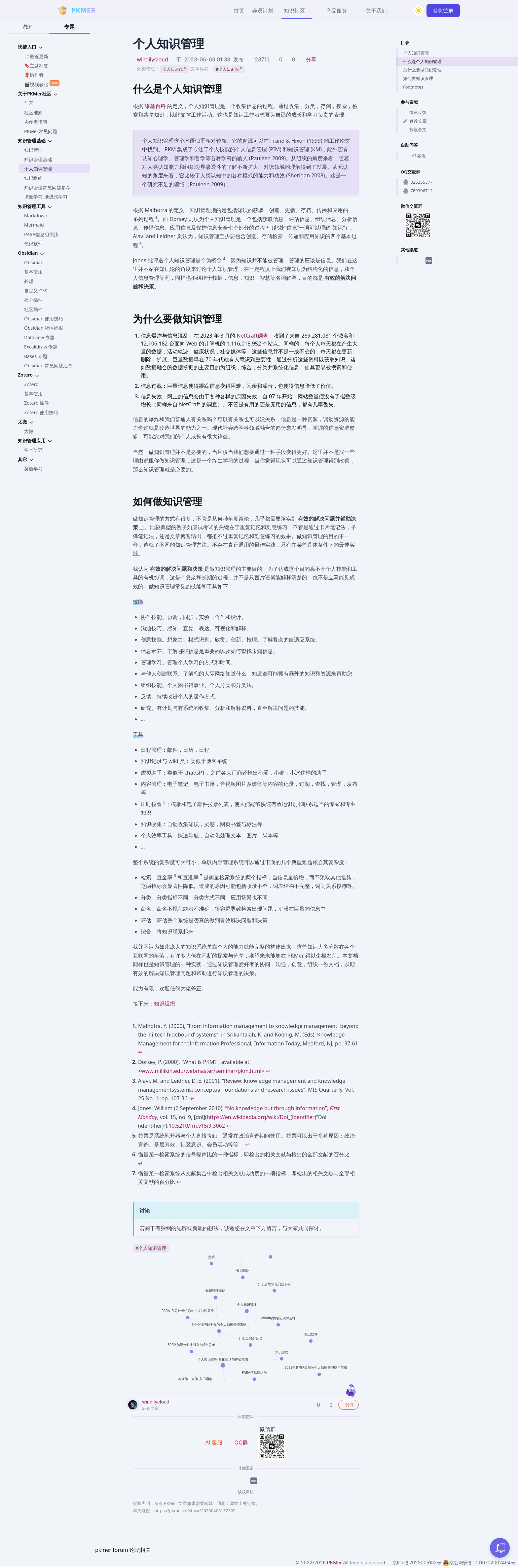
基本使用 (33, 272)
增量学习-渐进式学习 (45, 197)
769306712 (417, 191)
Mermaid (34, 225)
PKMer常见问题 (40, 131)
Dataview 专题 (39, 337)
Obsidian (34, 262)
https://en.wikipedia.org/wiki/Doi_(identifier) (261, 1117)
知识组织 (33, 178)
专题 (69, 26)
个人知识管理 (38, 168)
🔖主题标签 (36, 65)
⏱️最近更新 (36, 56)
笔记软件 (33, 243)
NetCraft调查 (252, 335)
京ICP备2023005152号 (416, 1562)
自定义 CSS (35, 290)
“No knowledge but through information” (276, 1108)
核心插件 (33, 300)
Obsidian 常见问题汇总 (48, 365)
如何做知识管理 (418, 78)
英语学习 (33, 468)
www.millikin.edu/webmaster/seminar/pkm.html (201, 1070)
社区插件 (33, 309)
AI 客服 (414, 156)
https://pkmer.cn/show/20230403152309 (195, 1510)
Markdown (35, 215)
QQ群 (241, 1442)
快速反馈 (414, 112)
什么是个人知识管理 (422, 61)
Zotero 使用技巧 (41, 412)
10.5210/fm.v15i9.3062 (196, 1125)
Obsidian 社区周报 (43, 328)
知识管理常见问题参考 (47, 187)
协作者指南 (35, 122)
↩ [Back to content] (140, 1052)
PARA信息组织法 (41, 234)
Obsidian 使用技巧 (43, 318)
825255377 (417, 182)
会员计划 (262, 10)
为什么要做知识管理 (422, 70)
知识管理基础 (38, 159)
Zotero (31, 384)
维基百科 (155, 106)
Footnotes (413, 87)
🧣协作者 (34, 75)
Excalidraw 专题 (40, 347)
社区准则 (33, 112)
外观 (28, 281)
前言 (28, 103)
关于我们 (376, 10)
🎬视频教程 (41, 83)
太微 (28, 431)
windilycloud (152, 59)
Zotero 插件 (36, 403)
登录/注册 (443, 10)
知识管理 (33, 150)
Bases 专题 (35, 356)
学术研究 (33, 450)
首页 (239, 10)
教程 (28, 26)
